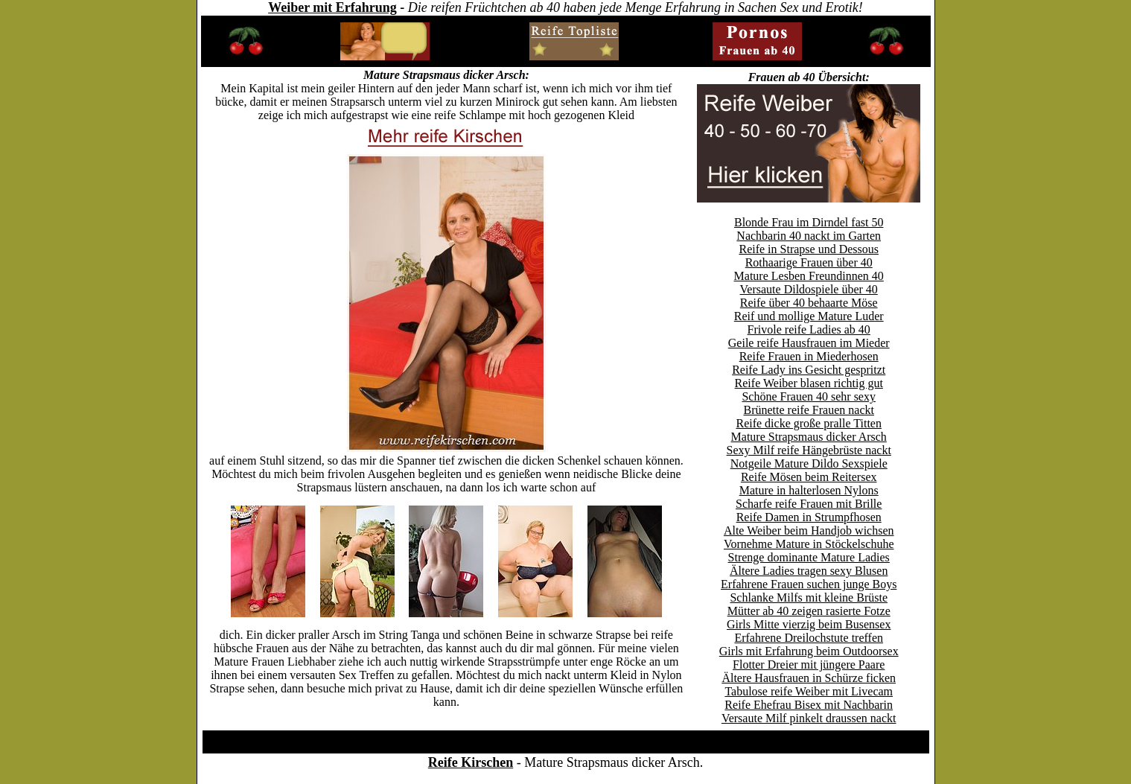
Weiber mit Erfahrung (332, 7)
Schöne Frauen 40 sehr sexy (809, 396)
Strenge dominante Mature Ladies (809, 557)
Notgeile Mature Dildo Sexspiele (809, 463)
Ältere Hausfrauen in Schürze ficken (808, 678)
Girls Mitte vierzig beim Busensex (809, 624)
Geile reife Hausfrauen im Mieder (809, 343)
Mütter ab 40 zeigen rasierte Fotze (809, 611)
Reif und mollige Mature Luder (809, 316)
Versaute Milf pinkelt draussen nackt (808, 718)
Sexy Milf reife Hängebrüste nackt (809, 450)
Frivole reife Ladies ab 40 (809, 329)
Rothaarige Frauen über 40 (809, 262)
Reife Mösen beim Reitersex (809, 477)
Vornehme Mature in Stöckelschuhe (809, 544)
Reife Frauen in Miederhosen (809, 356)
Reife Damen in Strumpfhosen (809, 517)
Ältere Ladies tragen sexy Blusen (809, 570)
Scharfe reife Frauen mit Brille (809, 503)
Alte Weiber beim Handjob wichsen (809, 530)
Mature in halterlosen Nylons (809, 490)
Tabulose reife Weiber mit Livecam (808, 691)
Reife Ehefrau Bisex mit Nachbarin (808, 704)
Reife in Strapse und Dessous (809, 249)
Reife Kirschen (470, 762)
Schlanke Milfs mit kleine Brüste (809, 597)
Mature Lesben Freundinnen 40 (809, 276)
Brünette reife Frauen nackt (808, 410)
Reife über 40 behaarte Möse (809, 302)
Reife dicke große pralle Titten (809, 423)
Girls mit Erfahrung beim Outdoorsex (809, 651)
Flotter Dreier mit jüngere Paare (809, 664)
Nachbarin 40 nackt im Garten (808, 235)
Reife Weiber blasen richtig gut (809, 383)
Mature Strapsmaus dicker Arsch (809, 436)
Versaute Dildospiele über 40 (809, 289)
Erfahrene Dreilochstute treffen (808, 637)
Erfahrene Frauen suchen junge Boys (808, 584)
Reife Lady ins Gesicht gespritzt (808, 369)
